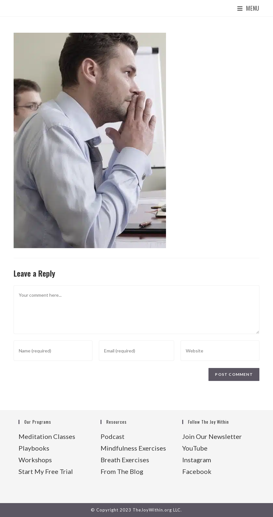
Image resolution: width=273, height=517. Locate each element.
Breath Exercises (125, 460)
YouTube (195, 448)
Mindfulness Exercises (133, 448)
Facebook (196, 471)
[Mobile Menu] (248, 8)
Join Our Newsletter (212, 436)
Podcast (113, 436)
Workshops (35, 460)
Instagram (196, 460)
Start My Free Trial (45, 471)
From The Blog (122, 471)
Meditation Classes (46, 436)
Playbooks (33, 448)
